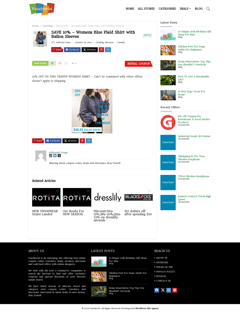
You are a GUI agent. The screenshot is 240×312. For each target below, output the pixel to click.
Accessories (183, 125)
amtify (121, 42)
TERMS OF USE (164, 267)
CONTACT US (163, 281)
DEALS (184, 8)
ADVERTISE (162, 262)
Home (130, 8)
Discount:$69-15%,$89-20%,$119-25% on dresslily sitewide (107, 215)
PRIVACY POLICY (165, 271)
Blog (198, 8)
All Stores (146, 8)
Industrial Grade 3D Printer (194, 136)
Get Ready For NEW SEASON (73, 212)
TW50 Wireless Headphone (193, 176)
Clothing (47, 26)
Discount (109, 42)
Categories (167, 8)
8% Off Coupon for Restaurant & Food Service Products (194, 119)
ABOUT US (161, 258)
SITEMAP (161, 276)
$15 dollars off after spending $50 (138, 212)
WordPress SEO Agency (146, 308)
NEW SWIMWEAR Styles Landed (45, 212)
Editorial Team (60, 42)
